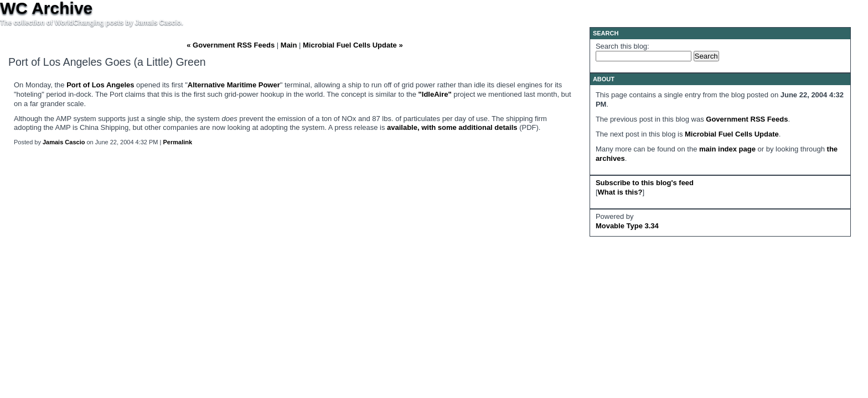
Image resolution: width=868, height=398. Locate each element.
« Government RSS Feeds (231, 45)
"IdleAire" (435, 94)
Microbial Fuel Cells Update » (353, 45)
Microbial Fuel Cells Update (732, 134)
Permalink (178, 142)
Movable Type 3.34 (627, 226)
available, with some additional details (452, 127)
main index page (727, 149)
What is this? (620, 192)
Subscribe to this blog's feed (645, 183)
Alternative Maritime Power (234, 85)
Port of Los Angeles (100, 85)
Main (289, 45)
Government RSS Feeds (747, 119)
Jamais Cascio (64, 142)
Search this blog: (622, 46)
